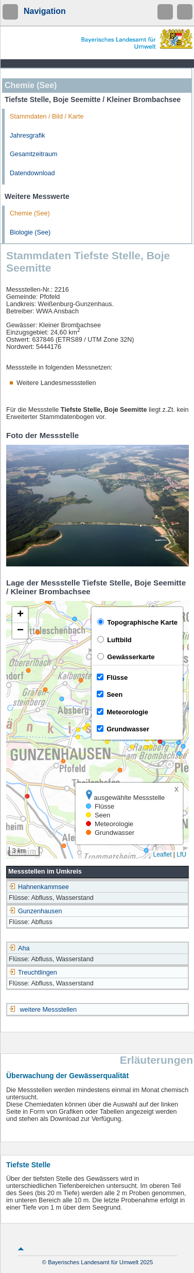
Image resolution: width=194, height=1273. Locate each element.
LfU (181, 854)
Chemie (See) (30, 213)
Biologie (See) (30, 232)
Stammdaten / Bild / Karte (47, 116)
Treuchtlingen (33, 972)
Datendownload (32, 173)
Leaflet (162, 854)
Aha (19, 948)
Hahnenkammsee (39, 887)
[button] (20, 615)
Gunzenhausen (35, 911)
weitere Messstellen (48, 1009)
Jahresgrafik (27, 135)
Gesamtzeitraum (33, 154)
